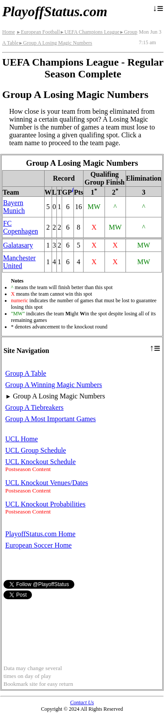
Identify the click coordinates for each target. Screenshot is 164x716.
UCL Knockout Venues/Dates (46, 482)
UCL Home (21, 439)
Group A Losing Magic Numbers (55, 43)
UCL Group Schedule (35, 450)
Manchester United (19, 261)
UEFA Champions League (89, 32)
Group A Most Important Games (50, 419)
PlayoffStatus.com (54, 11)
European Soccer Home (38, 545)
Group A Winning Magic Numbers (53, 384)
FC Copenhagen (20, 227)
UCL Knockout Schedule (40, 461)
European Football (37, 32)
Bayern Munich (14, 206)
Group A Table (25, 373)
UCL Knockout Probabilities (45, 504)
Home (8, 32)
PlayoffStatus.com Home (40, 534)
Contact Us (82, 702)
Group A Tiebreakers (34, 407)
